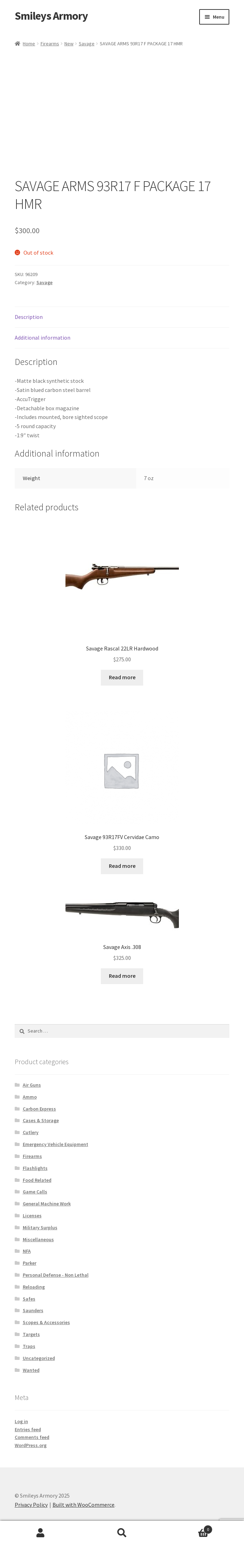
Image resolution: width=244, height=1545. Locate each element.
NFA (27, 1251)
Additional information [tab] (42, 337)
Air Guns (32, 1085)
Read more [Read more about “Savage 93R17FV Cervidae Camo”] (122, 865)
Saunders (33, 1310)
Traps (29, 1346)
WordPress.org (31, 1445)
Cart (187, 1528)
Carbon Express (39, 1109)
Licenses (32, 1215)
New (69, 43)
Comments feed (32, 1437)
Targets (31, 1334)
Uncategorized (39, 1358)
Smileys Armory (51, 16)
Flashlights (35, 1168)
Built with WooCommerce (83, 1504)
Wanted (31, 1370)
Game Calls (35, 1192)
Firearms (50, 43)
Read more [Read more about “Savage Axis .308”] (122, 975)
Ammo (30, 1097)
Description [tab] (29, 316)
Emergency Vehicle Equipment (55, 1144)
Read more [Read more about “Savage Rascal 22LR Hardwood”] (122, 677)
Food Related (37, 1180)
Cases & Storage (41, 1120)
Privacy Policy (31, 1504)
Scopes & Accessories (46, 1322)
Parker (29, 1263)
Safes (29, 1299)
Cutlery (31, 1132)
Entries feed (28, 1429)
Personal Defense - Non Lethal (56, 1275)
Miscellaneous (38, 1239)
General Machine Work (47, 1203)
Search (121, 1533)
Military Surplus (40, 1227)
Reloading (34, 1287)
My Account (40, 1533)
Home (29, 43)
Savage (87, 43)
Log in (21, 1421)
